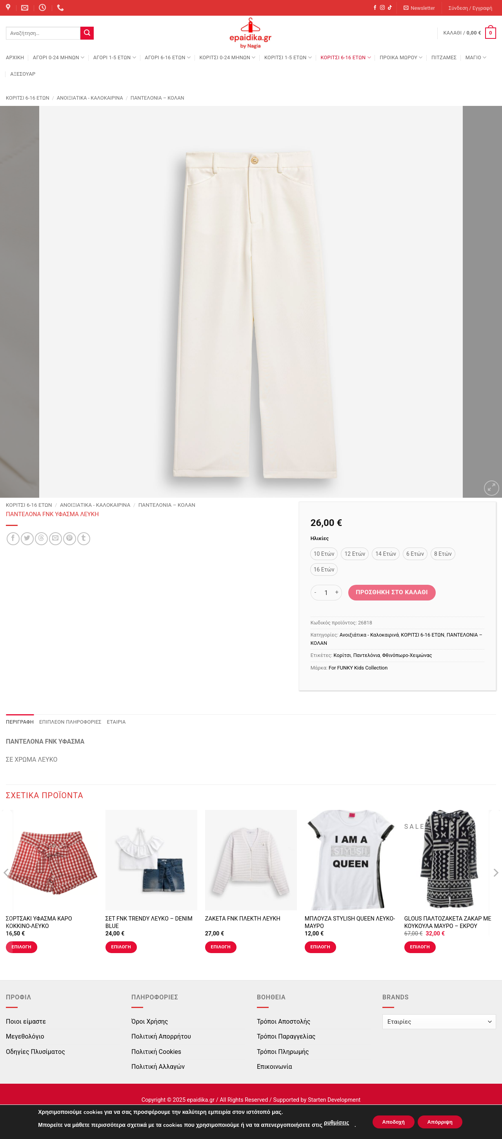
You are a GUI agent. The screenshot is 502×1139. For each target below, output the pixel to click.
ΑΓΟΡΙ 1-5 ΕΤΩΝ (114, 57)
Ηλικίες (320, 538)
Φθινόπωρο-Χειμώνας (407, 655)
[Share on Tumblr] (83, 538)
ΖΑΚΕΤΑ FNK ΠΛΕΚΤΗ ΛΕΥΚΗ (242, 918)
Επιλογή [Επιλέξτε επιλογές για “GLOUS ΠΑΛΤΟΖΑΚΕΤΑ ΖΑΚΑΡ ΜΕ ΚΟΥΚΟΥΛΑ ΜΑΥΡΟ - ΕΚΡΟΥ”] (420, 947)
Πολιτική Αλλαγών (158, 1066)
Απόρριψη (443, 1122)
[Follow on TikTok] (389, 8)
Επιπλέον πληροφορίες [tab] (70, 722)
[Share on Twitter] (27, 538)
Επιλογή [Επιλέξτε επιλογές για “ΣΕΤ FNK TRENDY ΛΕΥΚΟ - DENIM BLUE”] (121, 947)
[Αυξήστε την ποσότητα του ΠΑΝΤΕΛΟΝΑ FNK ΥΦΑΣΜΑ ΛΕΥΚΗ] (337, 592)
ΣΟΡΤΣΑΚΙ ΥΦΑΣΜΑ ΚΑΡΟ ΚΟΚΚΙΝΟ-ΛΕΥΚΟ (39, 922)
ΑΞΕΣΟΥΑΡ (22, 74)
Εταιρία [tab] (116, 722)
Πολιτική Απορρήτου (161, 1036)
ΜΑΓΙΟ (476, 57)
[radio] (324, 554)
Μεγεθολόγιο (25, 1036)
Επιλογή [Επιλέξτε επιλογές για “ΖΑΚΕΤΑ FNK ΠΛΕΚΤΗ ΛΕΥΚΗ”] (221, 947)
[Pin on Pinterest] (69, 538)
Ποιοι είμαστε (26, 1021)
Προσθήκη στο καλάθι (392, 592)
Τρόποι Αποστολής (283, 1021)
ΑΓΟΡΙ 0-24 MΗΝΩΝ (58, 57)
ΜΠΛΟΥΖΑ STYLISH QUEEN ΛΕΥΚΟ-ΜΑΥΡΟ (350, 922)
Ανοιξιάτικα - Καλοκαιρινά (90, 98)
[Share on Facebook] (13, 538)
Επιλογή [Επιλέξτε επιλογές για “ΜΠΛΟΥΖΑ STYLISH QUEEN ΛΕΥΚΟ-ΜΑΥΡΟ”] (320, 947)
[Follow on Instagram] (382, 8)
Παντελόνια (366, 655)
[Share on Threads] (41, 538)
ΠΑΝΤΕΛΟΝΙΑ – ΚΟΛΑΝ (157, 98)
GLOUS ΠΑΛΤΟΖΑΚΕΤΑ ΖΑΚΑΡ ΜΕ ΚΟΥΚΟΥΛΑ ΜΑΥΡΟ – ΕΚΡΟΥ (447, 922)
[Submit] (87, 33)
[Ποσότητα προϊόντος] (326, 592)
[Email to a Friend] (55, 538)
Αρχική (15, 57)
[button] (419, 8)
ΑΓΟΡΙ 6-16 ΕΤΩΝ (168, 57)
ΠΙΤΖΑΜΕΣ (444, 57)
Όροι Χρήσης (149, 1021)
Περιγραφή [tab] (20, 722)
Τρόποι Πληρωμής (283, 1051)
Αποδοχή (390, 1122)
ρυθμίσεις (330, 1122)
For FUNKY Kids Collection (358, 668)
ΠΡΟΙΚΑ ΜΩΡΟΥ (401, 57)
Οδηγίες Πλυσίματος (35, 1051)
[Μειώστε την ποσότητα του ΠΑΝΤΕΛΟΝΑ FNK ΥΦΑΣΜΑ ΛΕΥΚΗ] (315, 592)
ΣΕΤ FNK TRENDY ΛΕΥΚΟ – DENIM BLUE (149, 922)
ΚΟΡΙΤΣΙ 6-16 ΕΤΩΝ (345, 57)
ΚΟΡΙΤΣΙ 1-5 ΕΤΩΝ (288, 57)
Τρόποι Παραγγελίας (286, 1036)
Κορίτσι (342, 655)
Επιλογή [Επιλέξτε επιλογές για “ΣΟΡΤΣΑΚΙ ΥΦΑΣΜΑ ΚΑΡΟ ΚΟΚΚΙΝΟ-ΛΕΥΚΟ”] (21, 947)
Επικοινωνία (274, 1066)
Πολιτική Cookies (156, 1051)
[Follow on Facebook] (375, 8)
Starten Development (334, 1100)
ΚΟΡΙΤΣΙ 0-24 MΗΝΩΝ (227, 57)
